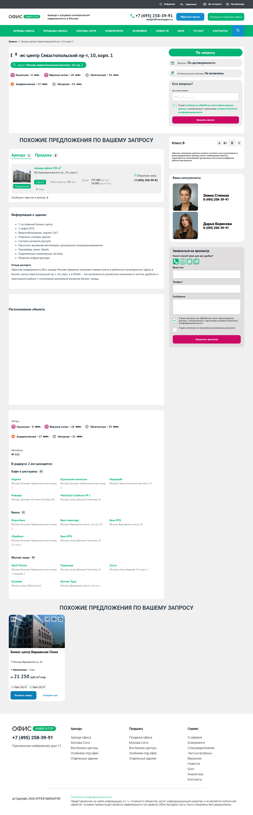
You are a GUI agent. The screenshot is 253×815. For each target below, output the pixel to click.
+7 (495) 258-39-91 (154, 15)
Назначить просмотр (207, 339)
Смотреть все (50, 695)
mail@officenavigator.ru (159, 19)
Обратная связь (146, 175)
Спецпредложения (201, 748)
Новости (194, 763)
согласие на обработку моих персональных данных (206, 319)
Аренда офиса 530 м (47, 167)
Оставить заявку (23, 695)
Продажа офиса (140, 737)
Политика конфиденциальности (91, 797)
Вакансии (194, 758)
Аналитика (195, 774)
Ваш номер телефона (180, 90)
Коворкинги (196, 742)
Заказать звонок (205, 119)
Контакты (195, 779)
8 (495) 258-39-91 (216, 199)
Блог (191, 769)
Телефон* (178, 282)
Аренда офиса (81, 737)
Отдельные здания (84, 758)
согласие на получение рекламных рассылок (210, 327)
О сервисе (195, 737)
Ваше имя (178, 267)
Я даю (207, 327)
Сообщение (179, 296)
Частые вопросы (200, 753)
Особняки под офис (85, 753)
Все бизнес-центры (84, 748)
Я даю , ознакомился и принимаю (207, 109)
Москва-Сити (80, 742)
